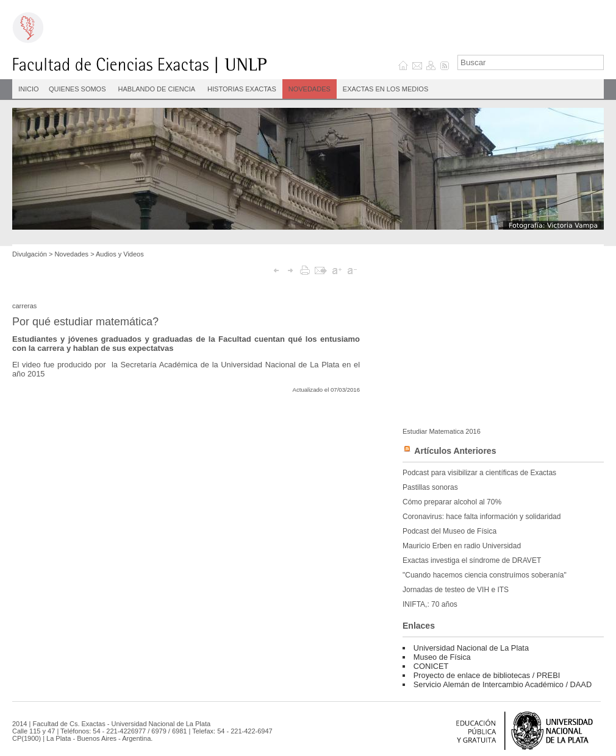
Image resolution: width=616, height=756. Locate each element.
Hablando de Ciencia (157, 89)
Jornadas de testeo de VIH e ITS (456, 589)
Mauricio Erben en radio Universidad (462, 546)
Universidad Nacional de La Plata (471, 647)
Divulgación (29, 254)
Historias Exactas (241, 89)
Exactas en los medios (385, 89)
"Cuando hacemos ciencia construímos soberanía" (485, 575)
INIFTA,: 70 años (430, 604)
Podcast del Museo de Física (449, 531)
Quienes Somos (77, 89)
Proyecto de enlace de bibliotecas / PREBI (487, 675)
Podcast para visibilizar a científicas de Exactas (479, 472)
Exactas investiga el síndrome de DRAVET (472, 560)
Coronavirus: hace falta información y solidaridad (481, 516)
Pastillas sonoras (430, 487)
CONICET (431, 666)
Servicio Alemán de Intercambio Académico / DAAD (503, 684)
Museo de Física (442, 657)
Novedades (309, 89)
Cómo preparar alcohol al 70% (452, 502)
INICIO (28, 89)
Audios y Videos (120, 254)
